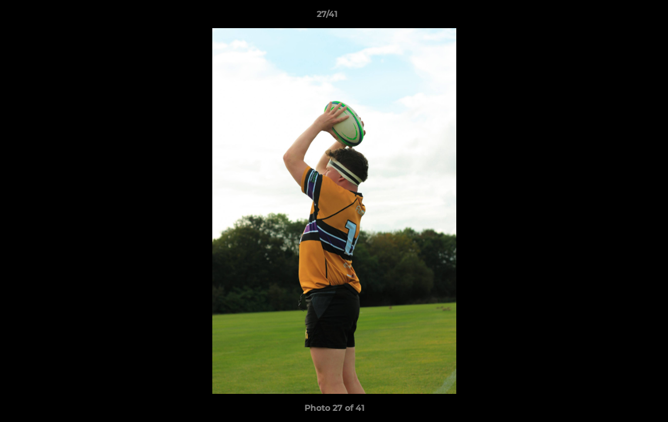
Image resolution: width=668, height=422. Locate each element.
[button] (619, 17)
